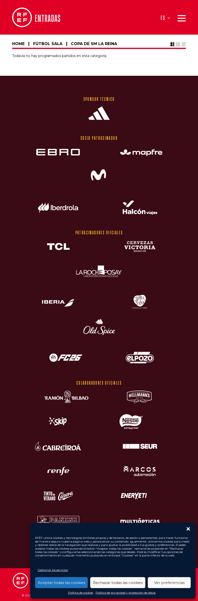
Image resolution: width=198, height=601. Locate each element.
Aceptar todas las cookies (61, 582)
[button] (188, 528)
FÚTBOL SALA (47, 43)
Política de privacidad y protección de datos (126, 592)
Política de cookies (80, 592)
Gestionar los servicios (53, 570)
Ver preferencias (169, 582)
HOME (18, 43)
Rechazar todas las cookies (118, 582)
